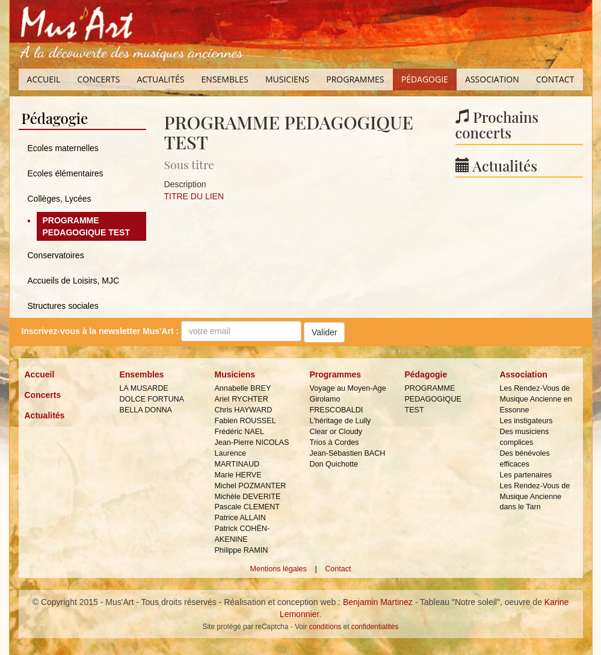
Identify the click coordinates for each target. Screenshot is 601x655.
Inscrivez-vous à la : (100, 331)
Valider (324, 332)
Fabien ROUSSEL (245, 421)
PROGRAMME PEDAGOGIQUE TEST (86, 226)
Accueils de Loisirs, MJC (74, 280)
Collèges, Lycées (59, 198)
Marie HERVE (237, 475)
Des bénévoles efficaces (524, 458)
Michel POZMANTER (250, 486)
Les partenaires (525, 475)
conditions (325, 626)
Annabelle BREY (242, 388)
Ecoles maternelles (63, 148)
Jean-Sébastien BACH (347, 453)
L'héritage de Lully (340, 421)
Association (492, 79)
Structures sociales (63, 306)
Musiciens (287, 79)
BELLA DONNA (145, 410)
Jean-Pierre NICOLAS (251, 442)
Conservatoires (56, 255)
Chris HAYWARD (243, 410)
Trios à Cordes (334, 442)
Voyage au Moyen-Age (347, 388)
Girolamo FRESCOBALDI (336, 404)
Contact (555, 79)
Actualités (161, 79)
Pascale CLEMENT (246, 507)
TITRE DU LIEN (194, 196)
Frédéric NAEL (239, 431)
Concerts (98, 79)
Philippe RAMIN (241, 550)
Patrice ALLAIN (239, 518)
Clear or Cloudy (335, 431)
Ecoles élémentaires (65, 173)
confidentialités (375, 626)
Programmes (355, 79)
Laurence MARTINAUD (236, 458)
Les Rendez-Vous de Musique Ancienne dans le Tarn (534, 497)
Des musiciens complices (524, 437)
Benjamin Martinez (378, 602)
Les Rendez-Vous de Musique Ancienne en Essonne (535, 399)
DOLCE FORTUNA (151, 399)
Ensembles (225, 79)
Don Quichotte (333, 464)
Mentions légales (278, 569)
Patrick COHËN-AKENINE (242, 534)
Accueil (44, 79)
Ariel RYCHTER (241, 399)
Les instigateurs (525, 421)
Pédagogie (424, 79)
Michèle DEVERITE (247, 496)
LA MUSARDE (143, 388)
